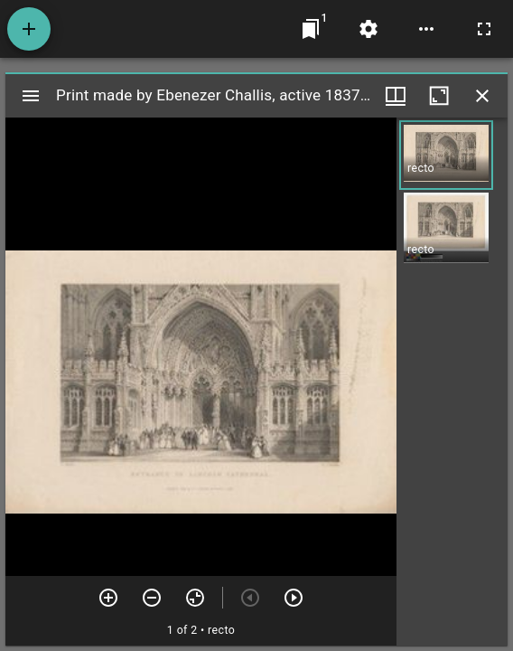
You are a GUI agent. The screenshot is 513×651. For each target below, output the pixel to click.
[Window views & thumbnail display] (395, 96)
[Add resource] (29, 29)
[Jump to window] (310, 29)
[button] (446, 155)
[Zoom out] (151, 597)
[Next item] (293, 597)
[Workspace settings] (368, 29)
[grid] (452, 382)
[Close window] (482, 96)
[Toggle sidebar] (30, 96)
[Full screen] (484, 29)
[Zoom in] (108, 597)
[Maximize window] (439, 96)
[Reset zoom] (195, 597)
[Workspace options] (426, 29)
